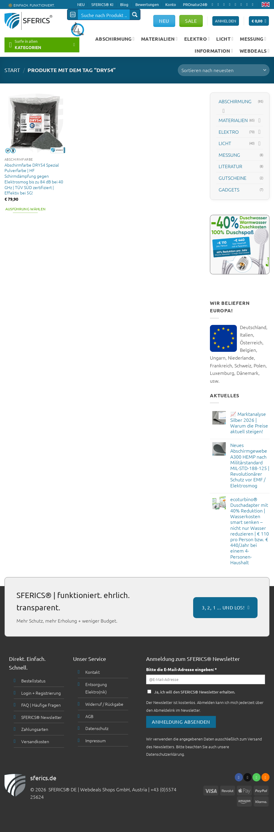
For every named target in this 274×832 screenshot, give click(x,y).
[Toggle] (223, 110)
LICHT (224, 39)
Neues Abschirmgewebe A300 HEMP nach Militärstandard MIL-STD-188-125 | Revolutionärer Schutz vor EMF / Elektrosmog (249, 465)
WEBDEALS (255, 51)
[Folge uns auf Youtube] (254, 4)
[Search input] (104, 14)
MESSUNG (253, 39)
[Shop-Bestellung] (224, 70)
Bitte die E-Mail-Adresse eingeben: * (181, 669)
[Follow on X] (225, 4)
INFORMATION (214, 51)
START (12, 70)
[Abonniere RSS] (248, 4)
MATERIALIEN (159, 39)
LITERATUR (230, 166)
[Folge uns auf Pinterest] (242, 4)
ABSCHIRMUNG (114, 39)
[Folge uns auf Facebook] (213, 4)
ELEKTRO (197, 39)
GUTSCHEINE (232, 177)
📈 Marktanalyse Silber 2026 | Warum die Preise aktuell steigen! (249, 422)
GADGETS (229, 189)
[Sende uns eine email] (231, 4)
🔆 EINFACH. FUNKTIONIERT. (31, 4)
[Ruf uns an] (236, 4)
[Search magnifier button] (135, 14)
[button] (259, 21)
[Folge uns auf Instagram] (219, 4)
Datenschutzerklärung (165, 754)
